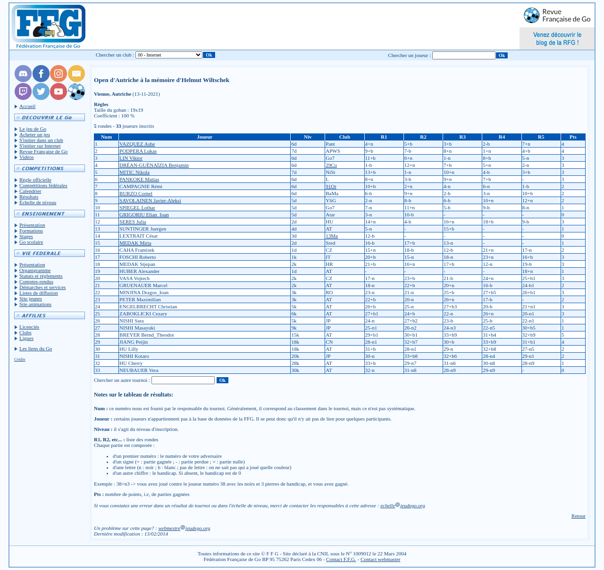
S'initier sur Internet (40, 146)
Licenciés (29, 327)
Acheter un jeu (34, 134)
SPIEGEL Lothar (137, 207)
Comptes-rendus (36, 281)
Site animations (35, 304)
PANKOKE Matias (139, 179)
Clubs (25, 332)
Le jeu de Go (32, 129)
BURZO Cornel (135, 193)
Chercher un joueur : (409, 55)
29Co (331, 165)
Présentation (32, 225)
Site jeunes (30, 298)
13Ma (332, 236)
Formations (31, 230)
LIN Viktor (131, 158)
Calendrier (30, 191)
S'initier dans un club (41, 140)
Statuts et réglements (41, 276)
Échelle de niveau (37, 202)
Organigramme (34, 270)
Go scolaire (31, 242)
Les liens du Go (35, 348)
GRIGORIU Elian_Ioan (144, 214)
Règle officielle (35, 179)
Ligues (26, 338)
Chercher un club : (115, 55)
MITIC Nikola (134, 172)
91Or (331, 186)
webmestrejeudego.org (184, 528)
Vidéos (26, 157)
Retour (578, 516)
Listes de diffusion (38, 293)
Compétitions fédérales (43, 185)
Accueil (27, 106)
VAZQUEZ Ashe (137, 144)
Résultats (28, 196)
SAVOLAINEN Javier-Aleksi (150, 200)
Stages (26, 236)
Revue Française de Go (43, 151)
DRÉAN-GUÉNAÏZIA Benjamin (154, 165)
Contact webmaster (381, 559)
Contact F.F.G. (341, 559)
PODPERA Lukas (138, 151)
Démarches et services (42, 287)
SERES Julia (132, 221)
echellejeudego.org (402, 505)
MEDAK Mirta (135, 243)
